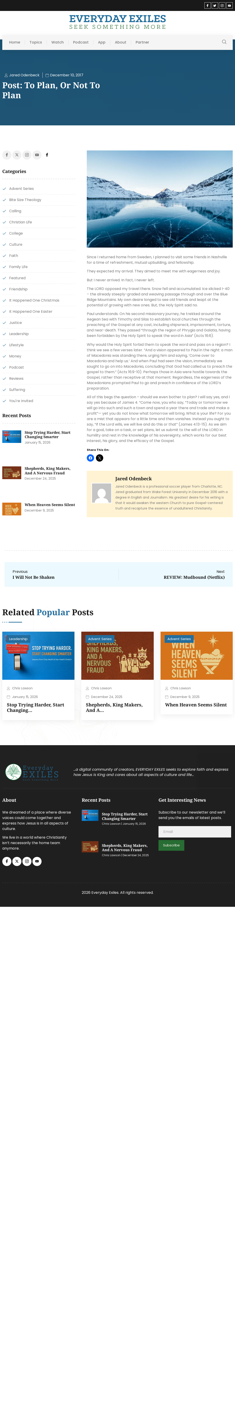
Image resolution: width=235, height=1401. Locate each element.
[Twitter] (215, 5)
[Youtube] (229, 5)
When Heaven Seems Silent (50, 504)
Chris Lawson (22, 688)
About (120, 42)
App (102, 42)
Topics (35, 42)
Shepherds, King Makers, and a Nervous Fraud (48, 471)
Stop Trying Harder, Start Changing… (35, 707)
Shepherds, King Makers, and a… (114, 707)
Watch (57, 42)
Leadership (18, 638)
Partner (142, 42)
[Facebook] (207, 5)
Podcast (81, 42)
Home (14, 42)
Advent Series (100, 638)
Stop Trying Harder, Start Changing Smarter (47, 434)
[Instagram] (222, 5)
